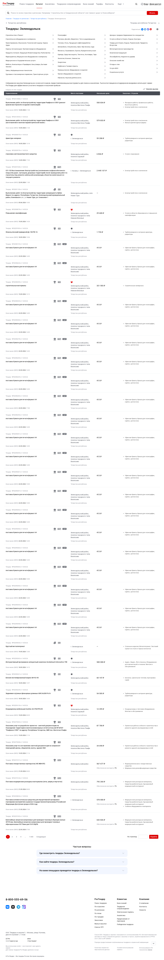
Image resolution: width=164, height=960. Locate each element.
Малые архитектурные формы (135, 122)
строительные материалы (16, 285)
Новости (142, 910)
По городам (99, 917)
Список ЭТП (99, 927)
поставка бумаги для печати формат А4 (21, 248)
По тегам (98, 913)
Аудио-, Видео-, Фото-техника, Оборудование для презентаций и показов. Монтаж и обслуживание (141, 664)
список (150, 950)
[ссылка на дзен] (13, 907)
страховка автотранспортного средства (21, 154)
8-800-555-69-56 (17, 899)
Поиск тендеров (26, 4)
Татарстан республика (79, 110)
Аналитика (50, 4)
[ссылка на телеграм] (18, 907)
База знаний (88, 4)
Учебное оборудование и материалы (138, 806)
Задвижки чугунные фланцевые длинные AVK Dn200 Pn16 (28, 693)
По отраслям (99, 906)
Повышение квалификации (16, 213)
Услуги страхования (132, 154)
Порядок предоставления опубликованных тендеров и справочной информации (121, 942)
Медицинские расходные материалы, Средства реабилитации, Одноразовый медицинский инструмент (139, 784)
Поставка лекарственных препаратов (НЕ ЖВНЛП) (25, 764)
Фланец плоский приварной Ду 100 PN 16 (21, 232)
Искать (152, 13)
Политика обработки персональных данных (102, 948)
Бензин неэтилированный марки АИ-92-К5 (22, 678)
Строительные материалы (134, 285)
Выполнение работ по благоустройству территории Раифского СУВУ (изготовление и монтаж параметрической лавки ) (32, 121)
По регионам (99, 910)
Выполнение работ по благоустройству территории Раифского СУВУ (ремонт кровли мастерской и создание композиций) (35, 104)
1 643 (31, 837)
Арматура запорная (13, 138)
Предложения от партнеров (123, 920)
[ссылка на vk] (7, 907)
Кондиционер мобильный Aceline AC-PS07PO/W (24, 709)
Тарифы (99, 4)
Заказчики (99, 920)
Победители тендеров (125, 924)
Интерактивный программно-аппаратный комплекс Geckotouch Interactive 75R (36, 662)
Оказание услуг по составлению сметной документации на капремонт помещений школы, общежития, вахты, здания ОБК (33, 747)
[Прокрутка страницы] (153, 943)
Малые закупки (100, 924)
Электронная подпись (125, 912)
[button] (136, 4)
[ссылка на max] (24, 907)
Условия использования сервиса (125, 948)
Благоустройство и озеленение (136, 107)
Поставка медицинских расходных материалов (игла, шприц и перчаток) (34, 782)
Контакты (109, 4)
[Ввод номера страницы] (143, 837)
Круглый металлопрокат (15, 646)
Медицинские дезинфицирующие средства (140, 768)
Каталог (39, 4)
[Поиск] (8, 13)
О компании (144, 903)
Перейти (153, 837)
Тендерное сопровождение (69, 4)
